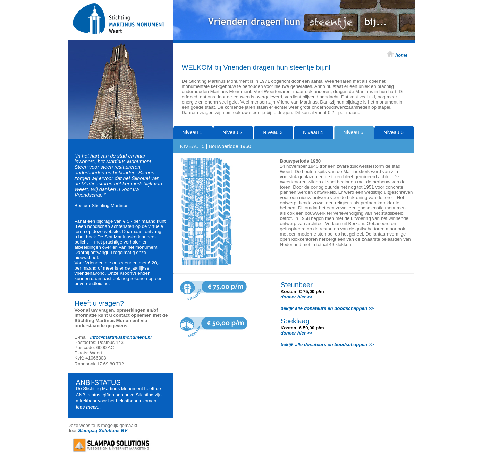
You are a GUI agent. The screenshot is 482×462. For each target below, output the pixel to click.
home (401, 55)
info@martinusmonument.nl (121, 337)
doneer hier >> (297, 296)
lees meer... (88, 407)
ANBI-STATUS (98, 382)
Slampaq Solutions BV (102, 430)
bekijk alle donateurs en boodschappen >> (327, 308)
